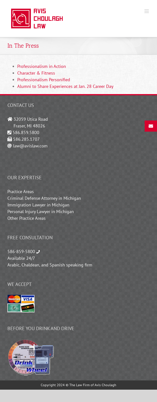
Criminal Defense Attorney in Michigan (44, 198)
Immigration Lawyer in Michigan (38, 205)
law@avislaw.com (30, 146)
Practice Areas (20, 191)
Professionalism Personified (43, 79)
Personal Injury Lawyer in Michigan (40, 211)
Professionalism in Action (41, 66)
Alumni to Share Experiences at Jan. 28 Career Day (65, 86)
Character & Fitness (36, 73)
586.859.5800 (26, 132)
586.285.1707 (26, 139)
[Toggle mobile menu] (147, 11)
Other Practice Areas (26, 218)
